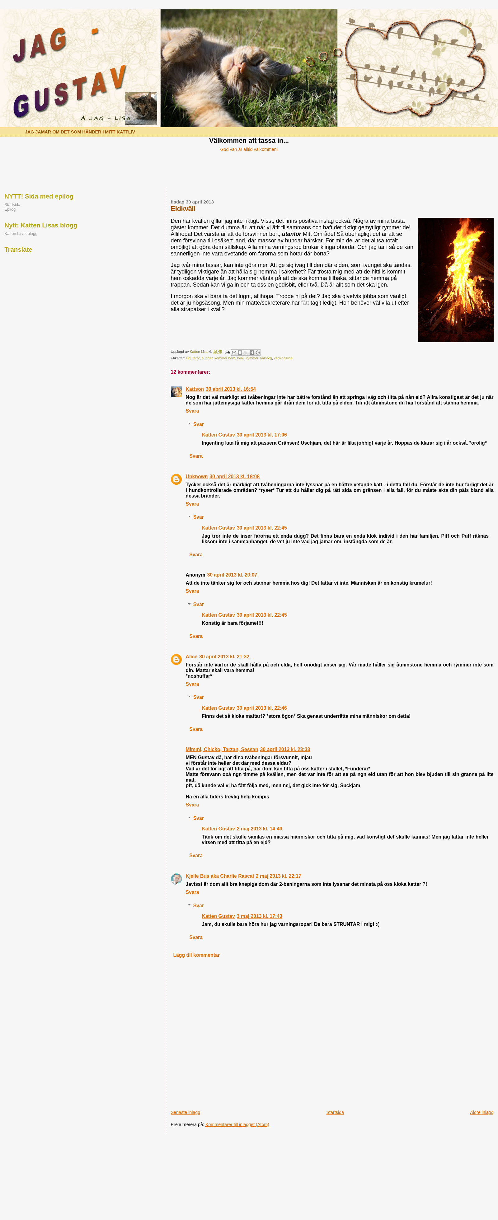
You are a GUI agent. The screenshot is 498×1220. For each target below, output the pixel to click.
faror (196, 358)
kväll (240, 358)
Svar (198, 424)
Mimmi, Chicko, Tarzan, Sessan (222, 749)
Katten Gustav (218, 434)
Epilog (10, 209)
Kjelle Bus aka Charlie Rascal (220, 876)
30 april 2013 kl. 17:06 (262, 434)
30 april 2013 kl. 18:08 (234, 476)
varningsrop (283, 358)
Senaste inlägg (185, 1112)
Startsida (335, 1112)
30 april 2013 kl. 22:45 (262, 528)
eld (188, 358)
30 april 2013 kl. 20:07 (232, 574)
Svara (192, 411)
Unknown (197, 476)
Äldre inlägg (482, 1112)
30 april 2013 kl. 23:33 (285, 749)
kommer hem (224, 358)
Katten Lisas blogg (20, 233)
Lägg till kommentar (196, 955)
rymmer (252, 358)
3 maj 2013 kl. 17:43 (259, 916)
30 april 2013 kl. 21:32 (224, 656)
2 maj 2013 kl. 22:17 (278, 876)
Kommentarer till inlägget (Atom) (237, 1124)
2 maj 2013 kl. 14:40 (259, 828)
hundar (207, 358)
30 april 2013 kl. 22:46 (262, 708)
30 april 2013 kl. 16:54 (231, 389)
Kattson (195, 389)
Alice (192, 656)
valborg (266, 358)
